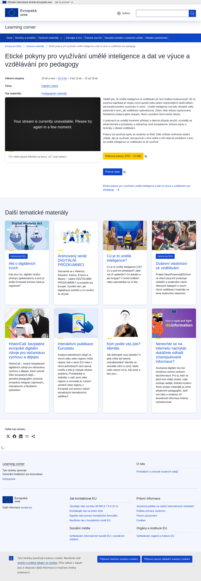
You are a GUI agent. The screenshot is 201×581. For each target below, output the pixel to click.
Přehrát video (112, 171)
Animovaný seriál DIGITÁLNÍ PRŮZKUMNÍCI (72, 260)
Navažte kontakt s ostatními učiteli (124, 37)
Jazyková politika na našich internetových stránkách (165, 506)
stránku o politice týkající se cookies (37, 563)
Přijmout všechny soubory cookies (119, 559)
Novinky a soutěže (25, 37)
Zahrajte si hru (74, 37)
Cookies (141, 520)
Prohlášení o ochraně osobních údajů (157, 471)
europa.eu (26, 507)
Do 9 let (62, 78)
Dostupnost (9, 479)
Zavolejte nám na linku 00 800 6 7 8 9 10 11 (94, 506)
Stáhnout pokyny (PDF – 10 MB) (123, 156)
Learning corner (13, 464)
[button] (8, 436)
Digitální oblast (49, 86)
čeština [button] (123, 13)
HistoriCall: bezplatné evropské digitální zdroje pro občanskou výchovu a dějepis (27, 350)
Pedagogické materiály (54, 93)
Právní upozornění (146, 515)
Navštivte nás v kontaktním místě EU (90, 520)
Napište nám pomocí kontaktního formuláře (94, 515)
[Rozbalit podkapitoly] (61, 37)
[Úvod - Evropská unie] (21, 12)
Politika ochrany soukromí (150, 511)
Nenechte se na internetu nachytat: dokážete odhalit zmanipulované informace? (171, 353)
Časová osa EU (93, 37)
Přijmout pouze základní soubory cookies (167, 559)
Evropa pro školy (13, 46)
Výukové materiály (48, 37)
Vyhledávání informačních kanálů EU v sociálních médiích (97, 538)
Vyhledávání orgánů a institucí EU (155, 536)
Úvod (9, 37)
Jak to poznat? (64, 2)
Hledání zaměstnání (156, 37)
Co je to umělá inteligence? (119, 258)
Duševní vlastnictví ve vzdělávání (171, 265)
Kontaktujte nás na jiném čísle (86, 511)
